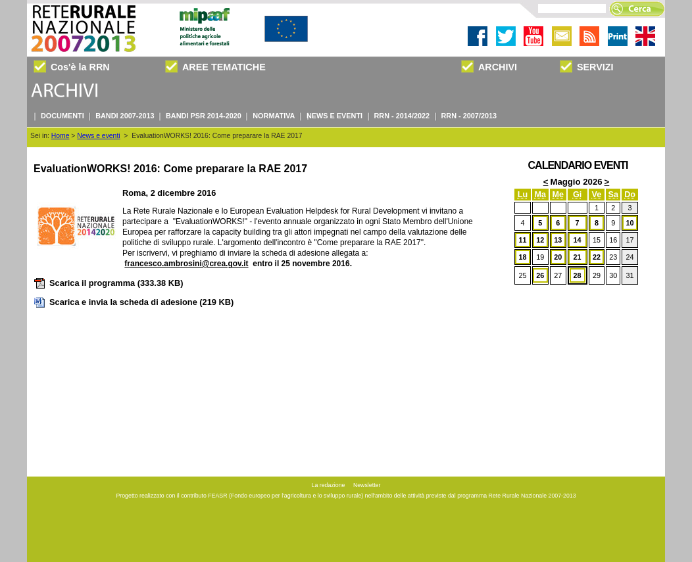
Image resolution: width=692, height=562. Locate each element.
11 (522, 240)
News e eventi (98, 135)
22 (597, 257)
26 (540, 275)
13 (558, 240)
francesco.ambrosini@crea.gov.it (186, 263)
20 (558, 257)
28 (577, 275)
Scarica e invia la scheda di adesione (134, 302)
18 (522, 257)
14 (577, 240)
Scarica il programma (108, 283)
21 (577, 257)
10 (630, 223)
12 (540, 240)
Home (60, 135)
